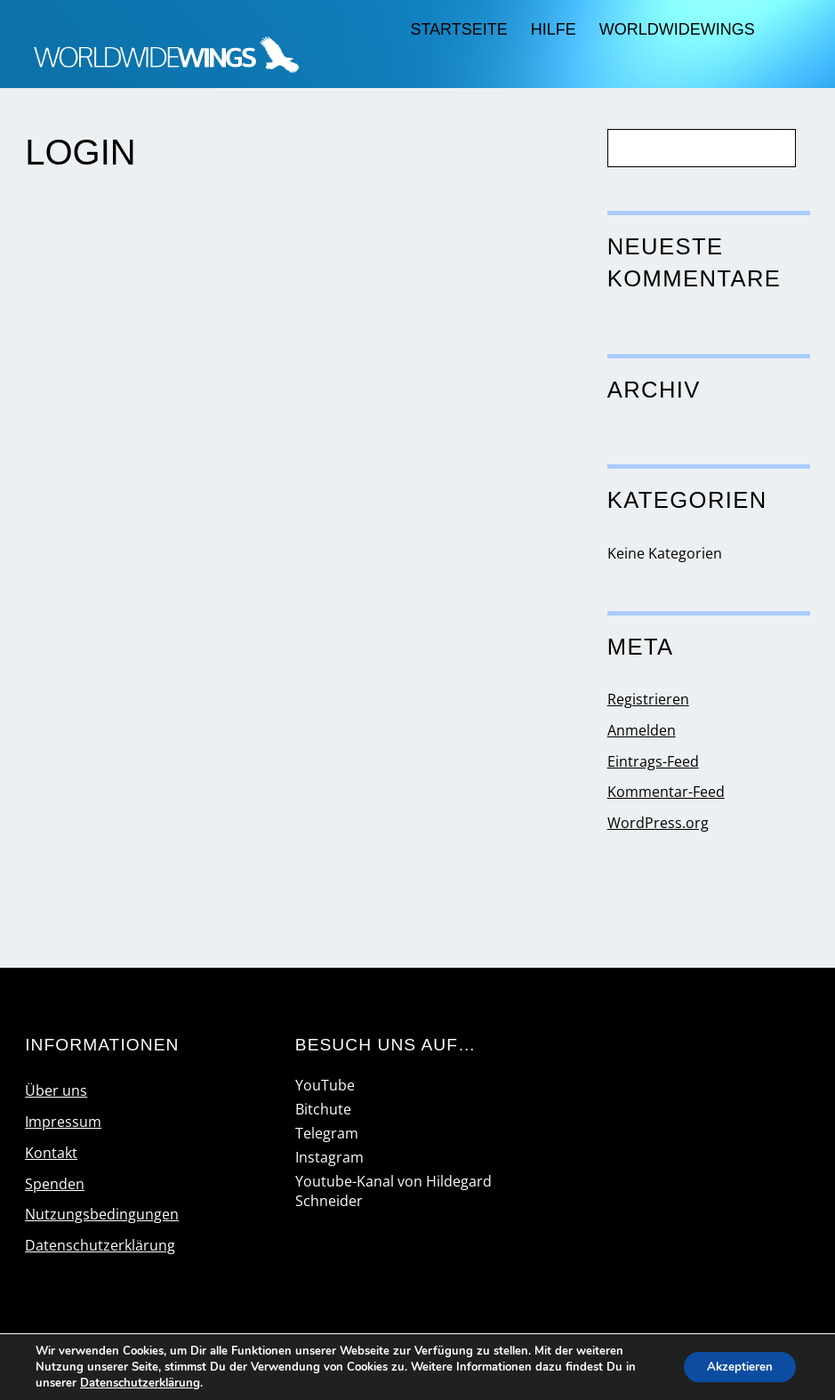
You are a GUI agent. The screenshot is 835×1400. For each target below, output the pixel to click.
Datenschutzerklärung (100, 1245)
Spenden (54, 1184)
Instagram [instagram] (329, 1157)
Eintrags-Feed (653, 761)
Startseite (458, 29)
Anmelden (641, 730)
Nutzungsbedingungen (102, 1214)
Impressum (63, 1121)
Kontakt (51, 1153)
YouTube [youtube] (325, 1085)
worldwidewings (677, 29)
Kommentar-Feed (666, 791)
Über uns (56, 1090)
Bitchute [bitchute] (323, 1109)
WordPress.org (658, 823)
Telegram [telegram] (326, 1133)
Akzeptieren (735, 1366)
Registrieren (648, 699)
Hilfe (553, 29)
